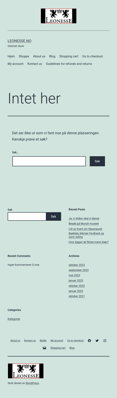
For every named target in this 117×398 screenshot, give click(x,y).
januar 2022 (76, 291)
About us (39, 56)
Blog (52, 56)
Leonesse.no (19, 41)
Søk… (15, 152)
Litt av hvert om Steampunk (85, 229)
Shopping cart (68, 56)
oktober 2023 (77, 265)
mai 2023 (74, 275)
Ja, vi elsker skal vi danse (84, 218)
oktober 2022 (77, 285)
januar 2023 (76, 280)
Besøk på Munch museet (84, 223)
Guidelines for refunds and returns (69, 64)
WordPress (32, 383)
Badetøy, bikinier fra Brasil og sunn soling (86, 235)
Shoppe (24, 56)
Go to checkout (92, 56)
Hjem (11, 56)
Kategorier (14, 319)
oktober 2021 (77, 296)
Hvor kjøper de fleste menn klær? (89, 242)
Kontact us (34, 64)
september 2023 (79, 270)
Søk (10, 209)
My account (15, 64)
